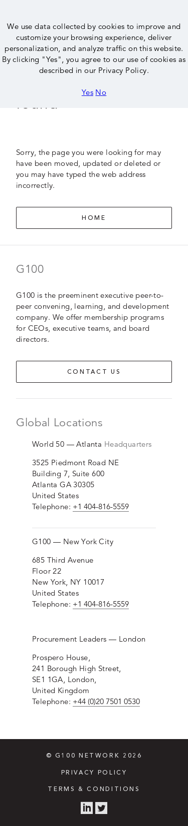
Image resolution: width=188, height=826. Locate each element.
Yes (87, 92)
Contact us (94, 372)
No (100, 92)
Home (94, 218)
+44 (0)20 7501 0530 (106, 701)
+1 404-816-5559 (101, 506)
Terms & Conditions (94, 790)
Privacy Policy (94, 773)
